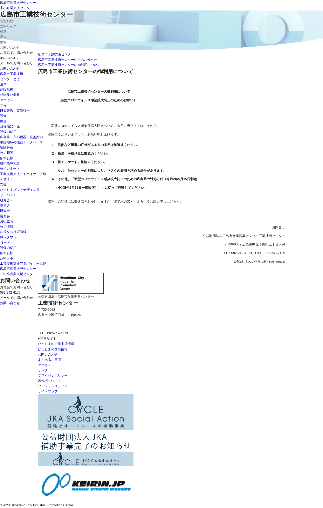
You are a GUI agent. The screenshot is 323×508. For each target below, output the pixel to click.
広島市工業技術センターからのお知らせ (67, 59)
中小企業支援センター (16, 8)
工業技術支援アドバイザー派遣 (23, 174)
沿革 (3, 84)
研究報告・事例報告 (15, 110)
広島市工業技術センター (36, 14)
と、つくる (8, 195)
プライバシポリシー (53, 375)
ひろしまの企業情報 (53, 349)
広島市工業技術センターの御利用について (69, 65)
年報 (3, 105)
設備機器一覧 (10, 126)
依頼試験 (6, 158)
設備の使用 (8, 131)
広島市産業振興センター (18, 2)
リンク (43, 370)
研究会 (5, 211)
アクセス (6, 100)
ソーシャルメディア (53, 386)
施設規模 (6, 89)
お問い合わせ (10, 68)
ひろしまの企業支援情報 (56, 344)
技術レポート (10, 168)
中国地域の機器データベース (21, 142)
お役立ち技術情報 (13, 232)
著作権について (49, 381)
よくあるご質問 (49, 359)
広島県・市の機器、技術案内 (21, 137)
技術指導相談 (10, 163)
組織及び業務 (10, 95)
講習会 (5, 216)
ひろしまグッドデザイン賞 (20, 190)
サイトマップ (48, 391)
